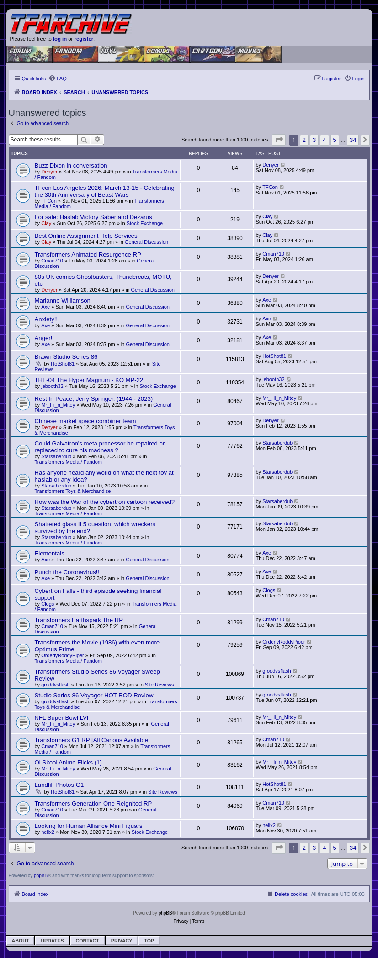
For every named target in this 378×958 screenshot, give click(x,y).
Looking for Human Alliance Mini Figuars (89, 825)
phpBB (41, 875)
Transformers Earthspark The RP (79, 620)
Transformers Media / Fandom (68, 462)
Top (149, 940)
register (84, 39)
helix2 (47, 832)
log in (60, 39)
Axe (45, 306)
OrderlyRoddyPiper (62, 655)
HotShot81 (63, 363)
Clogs (47, 604)
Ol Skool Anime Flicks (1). (69, 762)
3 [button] (314, 139)
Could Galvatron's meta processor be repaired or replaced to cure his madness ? (100, 447)
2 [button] (304, 139)
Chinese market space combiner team (85, 421)
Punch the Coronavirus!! (67, 572)
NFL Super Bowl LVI (62, 717)
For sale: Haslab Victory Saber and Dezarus (93, 217)
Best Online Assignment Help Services (86, 235)
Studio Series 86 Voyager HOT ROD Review (94, 695)
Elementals (49, 553)
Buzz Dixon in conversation (71, 165)
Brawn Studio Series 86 (66, 356)
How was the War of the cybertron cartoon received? (105, 501)
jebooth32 (52, 386)
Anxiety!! (46, 319)
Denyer (49, 171)
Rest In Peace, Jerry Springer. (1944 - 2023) (94, 398)
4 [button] (324, 139)
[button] (279, 140)
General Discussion (146, 242)
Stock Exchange (145, 223)
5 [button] (334, 139)
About (20, 940)
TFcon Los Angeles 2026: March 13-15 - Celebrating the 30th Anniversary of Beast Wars (105, 191)
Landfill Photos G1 (59, 784)
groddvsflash (55, 684)
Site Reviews (159, 684)
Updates (52, 940)
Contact (87, 940)
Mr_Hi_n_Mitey (58, 405)
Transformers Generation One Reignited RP (93, 803)
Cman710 (52, 260)
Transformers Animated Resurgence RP (88, 254)
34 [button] (353, 139)
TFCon (49, 201)
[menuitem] (57, 78)
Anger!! (44, 338)
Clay (46, 223)
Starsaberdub (56, 456)
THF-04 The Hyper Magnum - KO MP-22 (89, 380)
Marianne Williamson (63, 300)
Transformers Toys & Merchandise (73, 491)
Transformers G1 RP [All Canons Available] (92, 740)
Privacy (122, 940)
